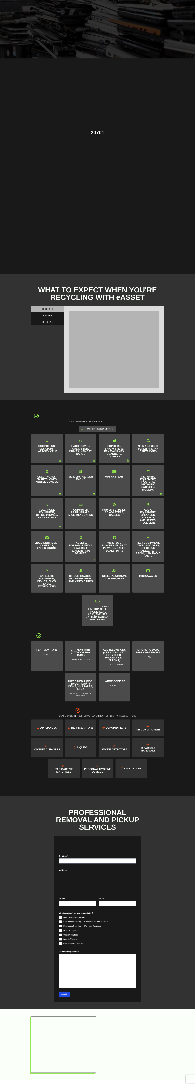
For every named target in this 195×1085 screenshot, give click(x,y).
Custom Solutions (70, 935)
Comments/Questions (69, 952)
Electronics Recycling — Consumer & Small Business (85, 922)
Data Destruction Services (74, 917)
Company (63, 856)
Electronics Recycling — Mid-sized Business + (82, 926)
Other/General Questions (73, 943)
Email (105, 899)
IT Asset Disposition (71, 930)
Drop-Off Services (70, 939)
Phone (62, 899)
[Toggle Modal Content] (84, 5)
